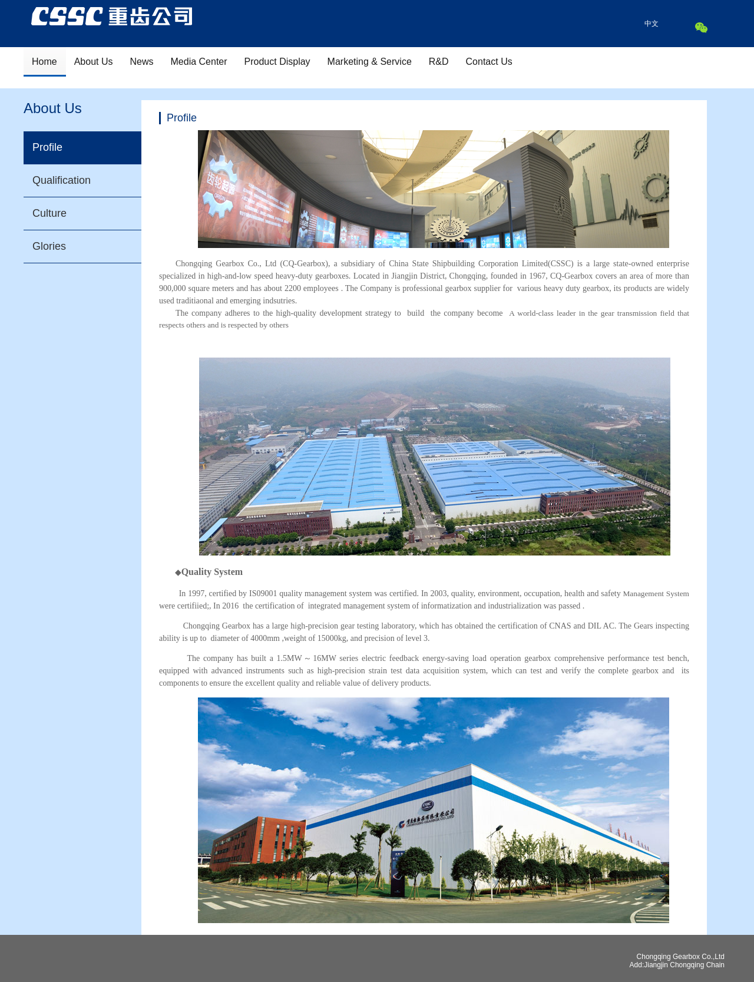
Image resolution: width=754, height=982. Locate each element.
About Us (93, 62)
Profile (47, 147)
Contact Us (489, 62)
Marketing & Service (370, 62)
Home (44, 62)
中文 (651, 23)
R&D (439, 62)
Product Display (277, 62)
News (142, 62)
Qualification (61, 180)
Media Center (199, 62)
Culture (49, 213)
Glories (49, 246)
